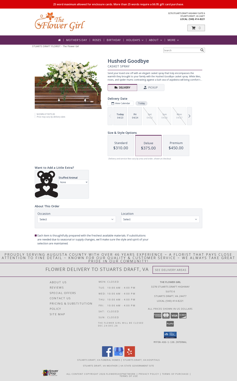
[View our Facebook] (107, 355)
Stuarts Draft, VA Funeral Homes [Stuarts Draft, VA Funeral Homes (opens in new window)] (98, 359)
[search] (202, 50)
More (174, 40)
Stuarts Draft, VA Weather (100, 365)
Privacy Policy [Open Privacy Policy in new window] (149, 373)
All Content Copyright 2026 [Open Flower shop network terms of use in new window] (85, 373)
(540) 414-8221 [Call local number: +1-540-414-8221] (197, 19)
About (156, 40)
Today (141, 103)
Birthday (114, 40)
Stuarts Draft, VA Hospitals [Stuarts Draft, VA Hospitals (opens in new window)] (141, 359)
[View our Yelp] (129, 355)
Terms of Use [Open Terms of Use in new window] (129, 375)
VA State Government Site (137, 365)
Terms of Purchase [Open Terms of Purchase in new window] (175, 373)
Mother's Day (76, 40)
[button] (196, 28)
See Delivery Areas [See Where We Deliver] (170, 270)
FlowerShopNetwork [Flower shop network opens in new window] (121, 373)
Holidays (135, 40)
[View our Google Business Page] (118, 355)
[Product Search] (181, 50)
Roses (96, 40)
